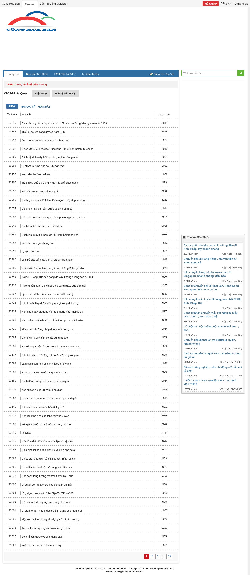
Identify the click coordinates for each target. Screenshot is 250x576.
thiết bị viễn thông (65, 93)
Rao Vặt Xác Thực (37, 74)
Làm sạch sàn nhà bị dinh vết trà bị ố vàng (46, 363)
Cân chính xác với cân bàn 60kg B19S (44, 407)
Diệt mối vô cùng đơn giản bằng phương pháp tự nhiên (53, 217)
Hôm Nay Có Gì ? (64, 73)
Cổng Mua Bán (11, 3)
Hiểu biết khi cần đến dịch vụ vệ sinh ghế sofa (48, 449)
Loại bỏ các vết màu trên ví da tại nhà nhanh (47, 259)
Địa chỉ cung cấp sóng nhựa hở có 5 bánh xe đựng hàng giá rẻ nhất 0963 (64, 123)
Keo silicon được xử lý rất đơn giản (42, 389)
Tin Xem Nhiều (90, 74)
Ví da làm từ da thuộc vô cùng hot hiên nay (47, 467)
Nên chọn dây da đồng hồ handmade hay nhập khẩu (52, 311)
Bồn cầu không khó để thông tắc (40, 191)
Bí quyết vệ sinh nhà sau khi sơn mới (43, 166)
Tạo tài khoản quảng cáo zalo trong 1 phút (46, 528)
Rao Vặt (30, 4)
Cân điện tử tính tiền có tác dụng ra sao (45, 337)
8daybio (26, 432)
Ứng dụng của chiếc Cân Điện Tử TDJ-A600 (47, 493)
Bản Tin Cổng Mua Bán (53, 3)
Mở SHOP (211, 3)
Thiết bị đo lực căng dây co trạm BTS (43, 131)
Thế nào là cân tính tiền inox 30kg (41, 545)
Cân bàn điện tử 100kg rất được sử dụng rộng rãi (50, 355)
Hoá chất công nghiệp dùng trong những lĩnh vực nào (53, 268)
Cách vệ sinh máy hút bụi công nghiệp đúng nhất (50, 157)
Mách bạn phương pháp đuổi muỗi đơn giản (47, 329)
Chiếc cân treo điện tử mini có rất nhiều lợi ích (48, 458)
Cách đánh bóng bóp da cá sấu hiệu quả (45, 381)
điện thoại (41, 93)
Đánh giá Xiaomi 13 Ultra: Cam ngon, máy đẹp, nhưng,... (55, 200)
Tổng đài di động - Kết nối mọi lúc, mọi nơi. (47, 424)
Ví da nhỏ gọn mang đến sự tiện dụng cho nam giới (52, 510)
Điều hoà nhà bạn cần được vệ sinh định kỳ (47, 208)
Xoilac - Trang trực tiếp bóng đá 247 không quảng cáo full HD (57, 277)
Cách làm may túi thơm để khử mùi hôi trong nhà (50, 234)
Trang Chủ (13, 74)
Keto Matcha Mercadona (36, 174)
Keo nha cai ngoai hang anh (38, 243)
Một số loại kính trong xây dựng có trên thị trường (51, 519)
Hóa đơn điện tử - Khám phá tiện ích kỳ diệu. (48, 441)
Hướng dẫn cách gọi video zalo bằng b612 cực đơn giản (54, 285)
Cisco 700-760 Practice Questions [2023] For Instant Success (57, 148)
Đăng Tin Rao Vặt (164, 74)
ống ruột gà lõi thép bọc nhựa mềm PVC (45, 140)
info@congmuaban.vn (128, 571)
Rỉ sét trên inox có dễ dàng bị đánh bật (44, 372)
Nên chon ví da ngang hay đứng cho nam (46, 502)
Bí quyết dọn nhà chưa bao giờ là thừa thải (47, 484)
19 (169, 556)
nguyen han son (31, 251)
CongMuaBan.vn (116, 568)
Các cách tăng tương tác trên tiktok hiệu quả (47, 476)
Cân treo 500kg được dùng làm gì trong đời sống (50, 303)
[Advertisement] (159, 39)
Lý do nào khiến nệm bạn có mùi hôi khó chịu (48, 294)
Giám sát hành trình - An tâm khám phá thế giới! (49, 398)
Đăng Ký (226, 3)
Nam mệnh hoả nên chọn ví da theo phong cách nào (52, 320)
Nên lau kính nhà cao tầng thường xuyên (45, 415)
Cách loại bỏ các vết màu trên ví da (42, 226)
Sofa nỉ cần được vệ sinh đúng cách (42, 536)
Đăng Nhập (241, 3)
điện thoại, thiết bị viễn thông (27, 84)
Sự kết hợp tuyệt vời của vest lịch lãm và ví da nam (51, 346)
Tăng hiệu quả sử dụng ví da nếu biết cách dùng (50, 182)
